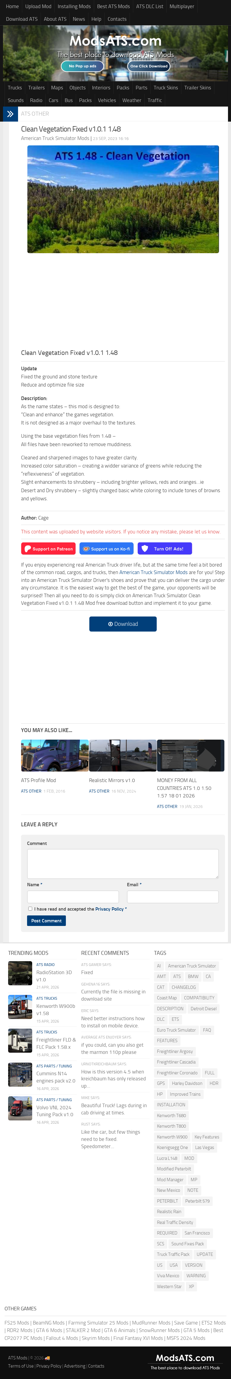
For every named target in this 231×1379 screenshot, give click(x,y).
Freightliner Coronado (177, 1073)
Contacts (117, 19)
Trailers (36, 88)
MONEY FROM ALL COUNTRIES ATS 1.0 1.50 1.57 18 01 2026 (184, 788)
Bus (69, 100)
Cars (53, 100)
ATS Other (35, 113)
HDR (214, 1083)
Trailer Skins (197, 88)
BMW (193, 976)
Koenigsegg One (172, 1147)
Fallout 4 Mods (62, 1338)
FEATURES (167, 1040)
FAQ (207, 1030)
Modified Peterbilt (174, 1169)
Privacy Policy (109, 909)
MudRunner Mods (151, 1323)
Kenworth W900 (172, 1137)
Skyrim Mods (96, 1338)
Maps (57, 88)
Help (96, 19)
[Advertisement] (123, 303)
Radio (36, 100)
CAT (161, 987)
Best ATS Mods (113, 6)
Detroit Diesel (204, 1008)
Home (12, 6)
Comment (37, 843)
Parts (141, 88)
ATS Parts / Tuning (54, 1066)
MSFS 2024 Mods (186, 1338)
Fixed (87, 972)
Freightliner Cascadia (176, 1062)
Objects (77, 88)
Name (34, 884)
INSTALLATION (171, 1104)
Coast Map (167, 998)
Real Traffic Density (175, 1222)
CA (208, 976)
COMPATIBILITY (199, 998)
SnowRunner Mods (159, 1330)
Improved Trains (185, 1094)
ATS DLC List (149, 6)
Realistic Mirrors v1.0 (112, 780)
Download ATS (22, 19)
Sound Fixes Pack (187, 1244)
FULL (209, 1073)
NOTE (192, 1190)
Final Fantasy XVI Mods (138, 1338)
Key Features (207, 1137)
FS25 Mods (17, 1323)
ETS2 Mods (214, 1323)
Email (134, 884)
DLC (161, 1019)
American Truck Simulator (192, 966)
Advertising (74, 1366)
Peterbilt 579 (197, 1201)
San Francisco (197, 1233)
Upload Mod (38, 6)
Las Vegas (204, 1147)
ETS (175, 1019)
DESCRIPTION (170, 1008)
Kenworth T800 (171, 1126)
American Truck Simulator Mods (153, 572)
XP (191, 1286)
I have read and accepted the (77, 909)
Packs (123, 88)
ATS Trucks (46, 998)
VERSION (193, 1265)
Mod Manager (170, 1179)
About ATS (55, 19)
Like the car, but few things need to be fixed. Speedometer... (110, 1139)
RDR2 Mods (19, 1330)
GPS (161, 1083)
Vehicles (107, 100)
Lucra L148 (167, 1158)
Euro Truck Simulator (176, 1030)
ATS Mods (17, 1358)
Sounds (16, 100)
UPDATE (205, 1254)
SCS (160, 1244)
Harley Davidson (187, 1083)
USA (174, 1265)
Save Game (186, 1323)
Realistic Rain (169, 1211)
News (79, 19)
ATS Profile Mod (38, 780)
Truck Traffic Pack (173, 1254)
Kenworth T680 (171, 1115)
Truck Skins (166, 88)
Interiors (101, 88)
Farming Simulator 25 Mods (98, 1323)
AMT (161, 976)
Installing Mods (74, 6)
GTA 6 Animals (119, 1330)
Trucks (15, 88)
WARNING (196, 1275)
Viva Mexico (168, 1275)
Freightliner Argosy (175, 1051)
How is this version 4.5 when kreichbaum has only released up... (113, 1079)
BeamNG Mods (49, 1323)
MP (194, 1179)
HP (160, 1094)
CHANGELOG (184, 987)
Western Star (169, 1286)
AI (159, 966)
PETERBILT (167, 1201)
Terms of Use (21, 1366)
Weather (131, 100)
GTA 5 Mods (196, 1330)
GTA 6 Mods (49, 1330)
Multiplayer (182, 6)
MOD (189, 1158)
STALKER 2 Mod (83, 1330)
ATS (177, 976)
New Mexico (168, 1190)
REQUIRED (167, 1233)
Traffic (155, 100)
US (159, 1265)
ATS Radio (45, 964)
